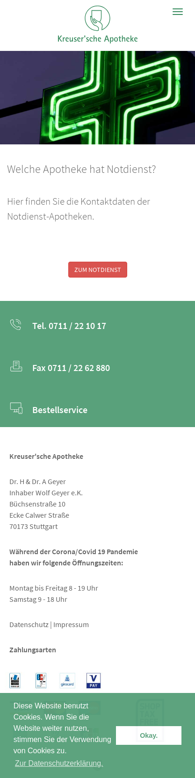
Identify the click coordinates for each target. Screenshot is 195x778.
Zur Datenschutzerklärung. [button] (59, 763)
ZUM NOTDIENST (97, 269)
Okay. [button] (149, 735)
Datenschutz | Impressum (49, 624)
